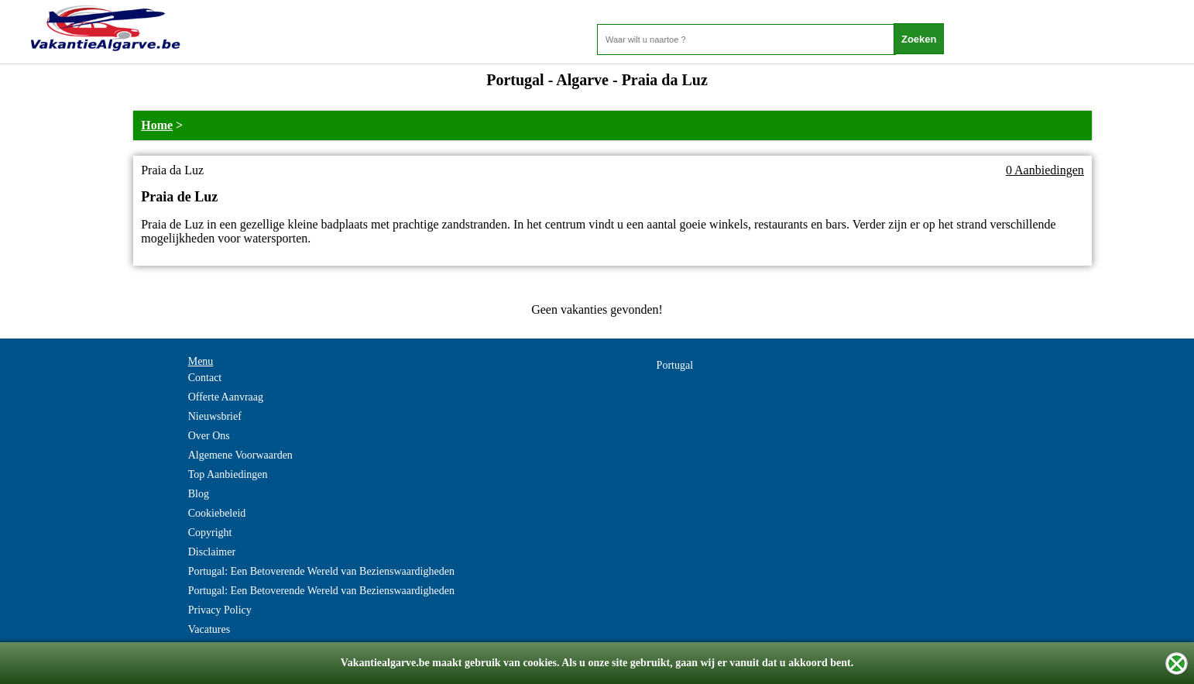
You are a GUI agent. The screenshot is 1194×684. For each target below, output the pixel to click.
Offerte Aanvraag (225, 397)
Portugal (675, 365)
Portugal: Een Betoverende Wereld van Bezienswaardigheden (321, 571)
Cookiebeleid (217, 513)
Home (157, 125)
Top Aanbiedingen (228, 474)
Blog (198, 494)
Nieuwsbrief (215, 416)
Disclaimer (211, 552)
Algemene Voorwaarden (240, 455)
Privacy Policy (220, 610)
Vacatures (209, 629)
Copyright (210, 532)
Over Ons (209, 436)
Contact (205, 377)
